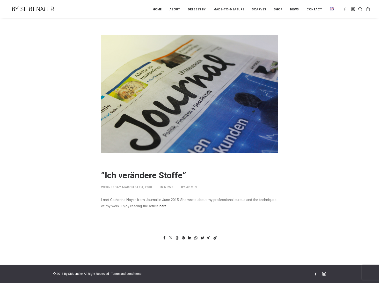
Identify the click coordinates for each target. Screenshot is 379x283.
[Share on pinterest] (183, 238)
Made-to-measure (228, 9)
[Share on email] (215, 238)
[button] (330, 9)
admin (191, 187)
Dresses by (197, 9)
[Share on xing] (208, 238)
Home (157, 9)
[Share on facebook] (164, 238)
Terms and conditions (126, 274)
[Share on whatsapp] (196, 238)
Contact (314, 9)
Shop (278, 9)
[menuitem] (157, 9)
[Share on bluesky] (202, 238)
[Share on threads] (177, 238)
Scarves (259, 9)
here (163, 206)
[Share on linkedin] (189, 238)
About (174, 9)
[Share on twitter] (171, 238)
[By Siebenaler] (29, 9)
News (294, 9)
